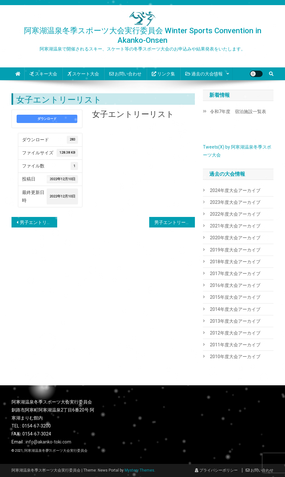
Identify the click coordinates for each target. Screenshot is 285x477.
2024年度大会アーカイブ (235, 190)
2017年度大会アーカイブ (235, 273)
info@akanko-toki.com (48, 441)
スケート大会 (83, 73)
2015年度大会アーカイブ (235, 297)
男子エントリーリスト (39, 222)
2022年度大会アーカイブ (235, 214)
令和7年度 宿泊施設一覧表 (238, 111)
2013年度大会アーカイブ (235, 321)
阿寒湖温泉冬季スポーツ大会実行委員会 (56, 451)
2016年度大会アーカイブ (235, 285)
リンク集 (163, 73)
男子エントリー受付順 (174, 222)
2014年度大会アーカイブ (235, 309)
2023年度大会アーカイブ (235, 202)
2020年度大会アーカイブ (235, 237)
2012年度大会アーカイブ (235, 332)
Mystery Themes (139, 470)
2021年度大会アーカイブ (235, 225)
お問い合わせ (125, 73)
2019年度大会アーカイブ (235, 249)
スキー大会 (43, 73)
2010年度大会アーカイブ (235, 356)
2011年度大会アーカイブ (235, 344)
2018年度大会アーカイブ (235, 261)
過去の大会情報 (204, 73)
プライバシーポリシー (216, 470)
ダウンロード (47, 118)
